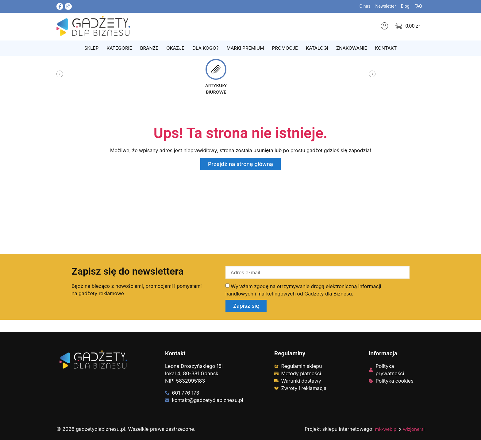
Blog (405, 6)
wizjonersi (414, 429)
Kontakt (386, 48)
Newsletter (385, 6)
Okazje (175, 48)
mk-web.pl (386, 429)
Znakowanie (351, 48)
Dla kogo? (205, 48)
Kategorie (119, 48)
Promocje (285, 48)
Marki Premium (245, 48)
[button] (59, 74)
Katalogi (317, 48)
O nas (365, 6)
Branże (149, 48)
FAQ (418, 6)
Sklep (91, 48)
